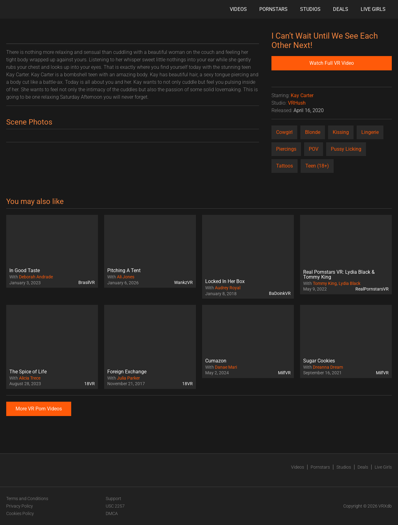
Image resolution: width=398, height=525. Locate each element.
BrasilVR (86, 282)
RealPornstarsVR (372, 288)
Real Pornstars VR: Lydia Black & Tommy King (339, 274)
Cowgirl (284, 132)
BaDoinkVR (280, 293)
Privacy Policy (19, 506)
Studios (310, 9)
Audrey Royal (227, 287)
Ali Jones (125, 276)
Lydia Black (349, 283)
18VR (89, 383)
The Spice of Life (28, 372)
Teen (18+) (317, 166)
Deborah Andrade (36, 276)
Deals (340, 9)
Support (113, 498)
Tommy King (325, 283)
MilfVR (284, 372)
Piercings (286, 149)
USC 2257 (115, 506)
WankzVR (183, 282)
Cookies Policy (20, 513)
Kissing (341, 132)
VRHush (297, 103)
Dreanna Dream (328, 367)
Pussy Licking (346, 149)
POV (313, 149)
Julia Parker (128, 378)
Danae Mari (226, 367)
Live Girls (373, 9)
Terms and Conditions (27, 498)
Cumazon (215, 361)
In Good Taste (24, 270)
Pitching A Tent (124, 270)
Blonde (312, 132)
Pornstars (273, 9)
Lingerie (370, 132)
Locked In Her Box (225, 281)
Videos (238, 9)
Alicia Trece (29, 378)
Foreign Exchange (126, 372)
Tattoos (284, 166)
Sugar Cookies (319, 361)
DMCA (112, 513)
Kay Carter (302, 95)
